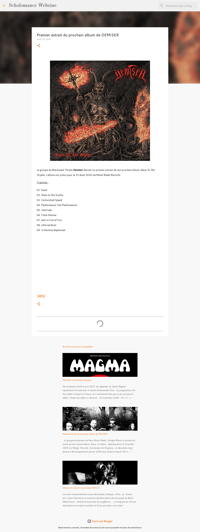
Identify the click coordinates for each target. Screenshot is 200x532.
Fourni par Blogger (100, 521)
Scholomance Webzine (32, 5)
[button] (38, 46)
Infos (41, 296)
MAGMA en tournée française (77, 380)
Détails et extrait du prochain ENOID (81, 487)
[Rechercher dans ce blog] (181, 5)
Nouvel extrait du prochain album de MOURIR (85, 434)
